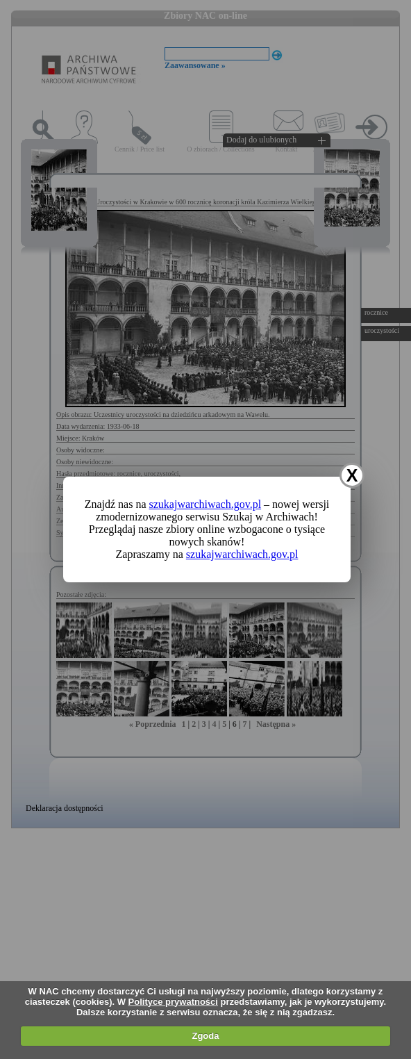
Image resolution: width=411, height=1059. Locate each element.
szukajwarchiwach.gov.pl (205, 504)
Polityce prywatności (173, 1001)
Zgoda (205, 1036)
